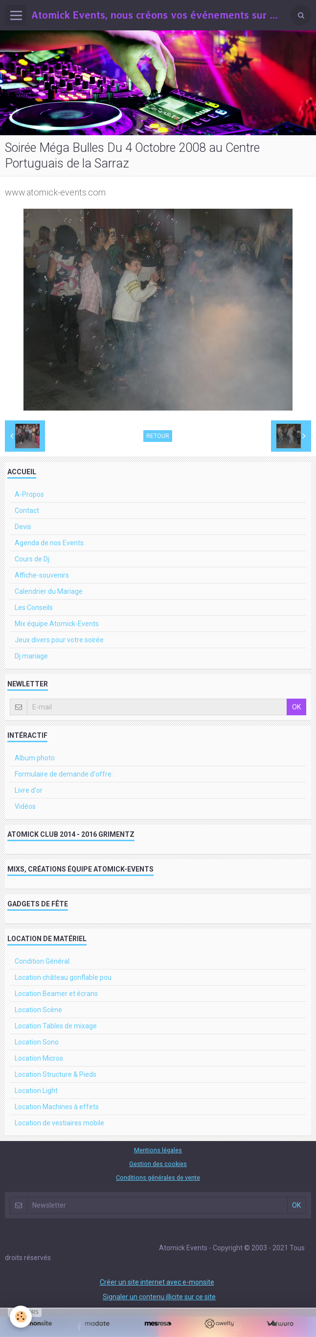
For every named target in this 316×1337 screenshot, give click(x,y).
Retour (157, 436)
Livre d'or (29, 790)
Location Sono (37, 1042)
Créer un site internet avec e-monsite (157, 1282)
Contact (27, 510)
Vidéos (25, 806)
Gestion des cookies (158, 1163)
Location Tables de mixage (56, 1026)
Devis (23, 527)
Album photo (35, 758)
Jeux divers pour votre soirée (59, 640)
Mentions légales (158, 1150)
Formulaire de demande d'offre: (64, 774)
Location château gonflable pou (63, 977)
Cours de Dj (32, 559)
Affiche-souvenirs (42, 575)
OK (296, 707)
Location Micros (39, 1058)
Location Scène (38, 1010)
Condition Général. (43, 961)
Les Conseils (34, 607)
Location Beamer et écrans (56, 993)
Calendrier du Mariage (49, 591)
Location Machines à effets (57, 1107)
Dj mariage (31, 656)
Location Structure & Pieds (55, 1074)
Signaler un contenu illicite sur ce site (159, 1297)
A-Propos (29, 494)
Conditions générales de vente (158, 1177)
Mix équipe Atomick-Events (57, 624)
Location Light (36, 1090)
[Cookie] (21, 1317)
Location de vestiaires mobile (59, 1123)
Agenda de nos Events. (50, 543)
